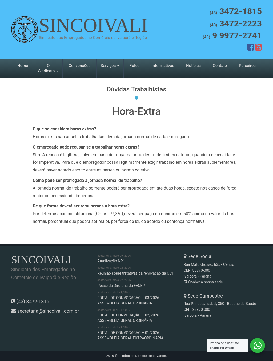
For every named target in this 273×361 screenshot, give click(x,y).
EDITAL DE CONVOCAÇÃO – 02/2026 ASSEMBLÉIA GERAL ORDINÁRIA (136, 315)
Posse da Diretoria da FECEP (136, 283)
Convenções (79, 65)
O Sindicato (48, 68)
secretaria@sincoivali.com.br (48, 311)
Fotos (135, 65)
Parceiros (247, 65)
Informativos (163, 65)
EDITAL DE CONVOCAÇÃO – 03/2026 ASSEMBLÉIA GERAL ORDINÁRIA (136, 297)
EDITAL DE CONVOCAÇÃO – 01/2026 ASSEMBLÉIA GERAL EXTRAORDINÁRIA (136, 332)
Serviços (110, 65)
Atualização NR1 (136, 258)
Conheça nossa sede (203, 282)
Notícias (193, 65)
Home (22, 65)
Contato (220, 65)
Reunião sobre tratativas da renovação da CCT (136, 270)
